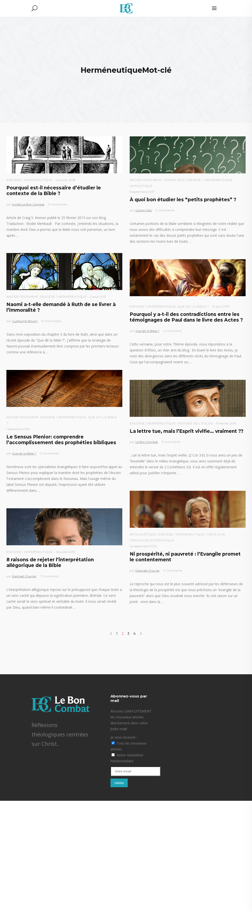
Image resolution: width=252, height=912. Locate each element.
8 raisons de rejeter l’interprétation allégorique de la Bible (50, 562)
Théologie (215, 534)
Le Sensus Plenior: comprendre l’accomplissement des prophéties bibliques (61, 439)
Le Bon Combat (146, 442)
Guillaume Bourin (25, 321)
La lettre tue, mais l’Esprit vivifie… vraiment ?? (186, 431)
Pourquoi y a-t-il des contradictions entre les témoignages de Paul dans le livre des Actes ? (186, 317)
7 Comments (49, 576)
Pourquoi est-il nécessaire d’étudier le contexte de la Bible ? (53, 190)
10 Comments (51, 321)
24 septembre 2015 (143, 546)
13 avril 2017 (220, 306)
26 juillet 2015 (65, 552)
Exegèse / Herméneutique (29, 180)
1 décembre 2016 (18, 429)
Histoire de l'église (195, 423)
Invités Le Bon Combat (28, 204)
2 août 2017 (98, 296)
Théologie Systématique (152, 540)
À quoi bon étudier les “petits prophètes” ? (183, 199)
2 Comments (172, 331)
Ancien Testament (146, 180)
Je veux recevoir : (123, 737)
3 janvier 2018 (66, 180)
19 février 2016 (226, 423)
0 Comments (57, 204)
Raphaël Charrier (147, 570)
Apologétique (143, 534)
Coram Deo (174, 180)
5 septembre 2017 (142, 192)
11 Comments (170, 442)
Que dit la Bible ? (193, 306)
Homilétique (141, 186)
